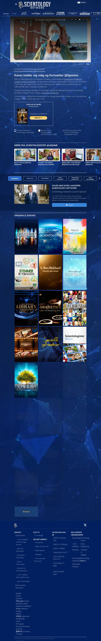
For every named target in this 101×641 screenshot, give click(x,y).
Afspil (69, 205)
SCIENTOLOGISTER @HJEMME (29, 69)
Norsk (18, 620)
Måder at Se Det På (41, 545)
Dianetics (75, 548)
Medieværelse (40, 549)
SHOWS (17, 531)
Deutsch (19, 597)
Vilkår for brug (20, 639)
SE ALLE (26, 512)
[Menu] (16, 4)
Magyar (19, 610)
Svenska (19, 628)
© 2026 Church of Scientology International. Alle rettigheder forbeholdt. (34, 637)
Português (20, 622)
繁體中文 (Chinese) (23, 630)
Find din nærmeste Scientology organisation (25, 131)
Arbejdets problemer (49, 93)
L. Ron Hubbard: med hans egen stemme (22, 540)
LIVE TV (36, 531)
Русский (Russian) (23, 625)
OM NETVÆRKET (40, 538)
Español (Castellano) (23, 605)
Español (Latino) (22, 602)
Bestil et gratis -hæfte (49, 132)
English (18, 592)
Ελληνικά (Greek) (22, 600)
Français (19, 633)
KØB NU (38, 118)
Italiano (18, 612)
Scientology (76, 537)
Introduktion (39, 541)
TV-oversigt (38, 534)
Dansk (18, 595)
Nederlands (20, 617)
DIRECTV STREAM (60, 543)
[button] (99, 178)
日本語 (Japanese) (23, 615)
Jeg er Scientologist (23, 580)
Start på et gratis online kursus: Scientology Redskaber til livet (72, 132)
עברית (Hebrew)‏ (22, 607)
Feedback (38, 553)
